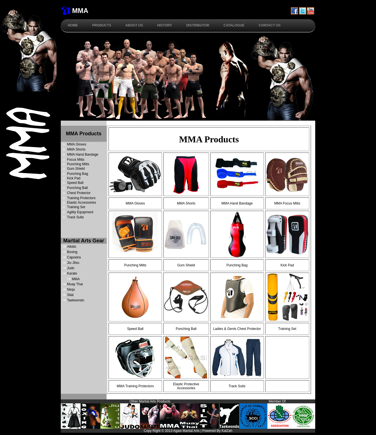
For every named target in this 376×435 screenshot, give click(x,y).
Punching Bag (77, 174)
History (164, 25)
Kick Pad (73, 178)
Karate (72, 273)
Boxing (72, 252)
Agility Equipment (80, 212)
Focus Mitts (75, 160)
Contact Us (270, 25)
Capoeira (74, 257)
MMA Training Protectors (135, 386)
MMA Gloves (76, 144)
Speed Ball (75, 183)
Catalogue (233, 25)
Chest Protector (78, 193)
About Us (134, 25)
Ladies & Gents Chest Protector (237, 329)
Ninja (71, 290)
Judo (70, 268)
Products (101, 25)
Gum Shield (76, 169)
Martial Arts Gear (83, 240)
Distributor (197, 25)
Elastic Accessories (81, 203)
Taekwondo (75, 300)
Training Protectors (81, 198)
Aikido (71, 247)
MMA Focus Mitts (287, 203)
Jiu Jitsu (73, 263)
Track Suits (75, 217)
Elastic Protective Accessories (186, 386)
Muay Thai (75, 284)
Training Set (76, 207)
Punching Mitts (78, 164)
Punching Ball (77, 188)
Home (73, 25)
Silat (70, 295)
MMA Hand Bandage (82, 154)
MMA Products (83, 133)
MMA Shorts (76, 149)
